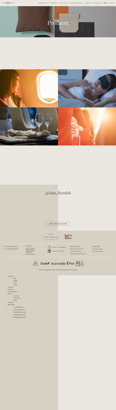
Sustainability (76, 3)
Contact (98, 3)
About (88, 3)
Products (42, 3)
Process (54, 3)
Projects (64, 3)
